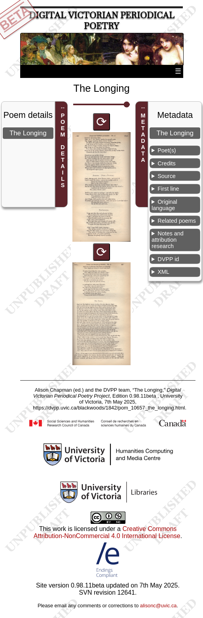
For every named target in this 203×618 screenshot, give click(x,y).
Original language (164, 205)
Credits (166, 163)
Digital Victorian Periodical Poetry (102, 20)
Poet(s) (166, 150)
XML (163, 272)
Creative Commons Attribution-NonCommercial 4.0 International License (107, 532)
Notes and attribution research (168, 239)
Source (166, 176)
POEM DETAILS (63, 150)
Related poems (176, 221)
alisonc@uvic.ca (158, 606)
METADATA (143, 137)
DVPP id (168, 259)
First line (168, 189)
